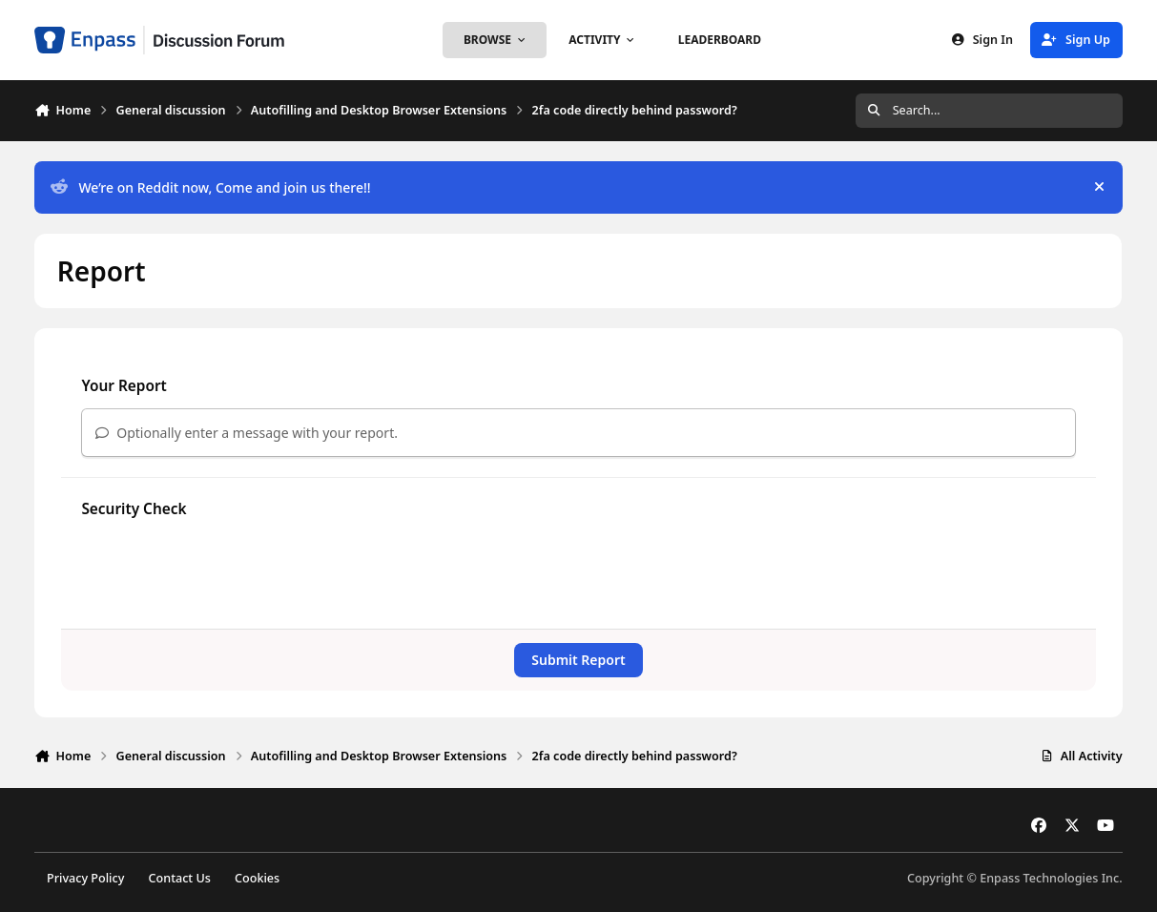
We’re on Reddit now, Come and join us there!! (210, 187)
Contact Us (180, 878)
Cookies (257, 878)
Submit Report (578, 660)
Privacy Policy (85, 878)
